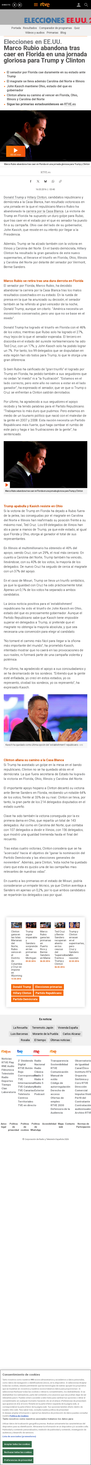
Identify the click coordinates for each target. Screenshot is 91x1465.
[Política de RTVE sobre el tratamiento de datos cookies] (25, 1127)
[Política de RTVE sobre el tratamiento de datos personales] (13, 1127)
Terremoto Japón (42, 1027)
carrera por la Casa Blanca (45, 211)
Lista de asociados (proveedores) (19, 1436)
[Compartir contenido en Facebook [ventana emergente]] (30, 181)
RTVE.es (70, 104)
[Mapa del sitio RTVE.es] (61, 1125)
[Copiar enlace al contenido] (60, 181)
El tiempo (40, 1040)
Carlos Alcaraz (71, 1033)
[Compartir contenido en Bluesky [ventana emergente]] (45, 181)
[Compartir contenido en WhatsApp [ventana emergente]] (53, 181)
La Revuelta (20, 1027)
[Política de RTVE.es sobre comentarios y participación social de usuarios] (83, 1125)
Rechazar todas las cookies (18, 1452)
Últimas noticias (60, 1040)
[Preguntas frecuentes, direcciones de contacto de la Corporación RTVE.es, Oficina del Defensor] (70, 1124)
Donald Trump (14, 197)
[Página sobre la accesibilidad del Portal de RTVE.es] (49, 1124)
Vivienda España (68, 1027)
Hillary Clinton (37, 197)
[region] (45, 1417)
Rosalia (25, 1040)
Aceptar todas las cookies (17, 1444)
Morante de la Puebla (45, 1033)
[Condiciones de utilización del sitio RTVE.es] (3, 1125)
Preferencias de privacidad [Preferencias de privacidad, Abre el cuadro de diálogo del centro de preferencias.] (18, 1460)
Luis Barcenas (19, 1033)
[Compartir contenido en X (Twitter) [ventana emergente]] (38, 181)
